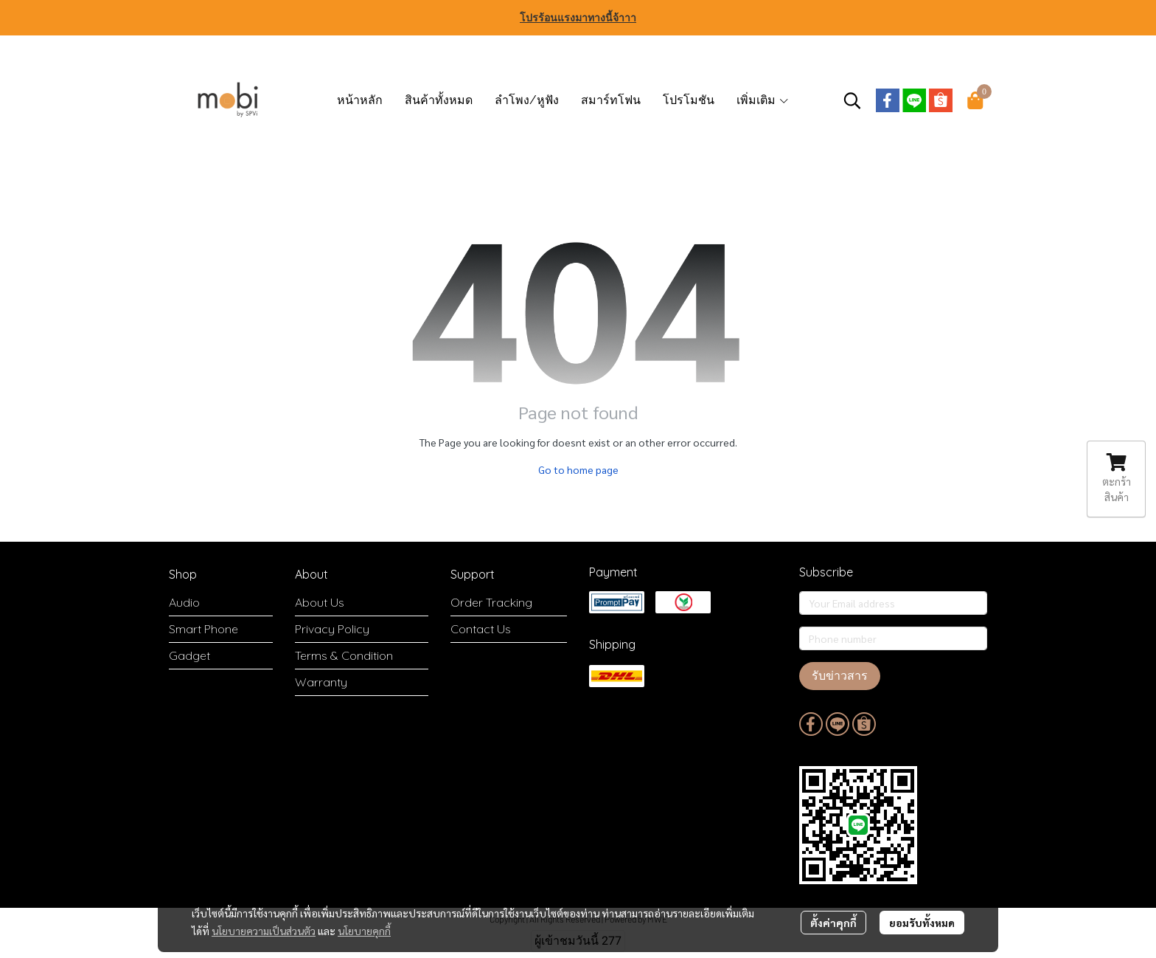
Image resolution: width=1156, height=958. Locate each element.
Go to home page (578, 469)
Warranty (321, 682)
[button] (852, 100)
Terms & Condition (344, 655)
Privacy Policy (332, 628)
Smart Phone (203, 628)
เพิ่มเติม (763, 100)
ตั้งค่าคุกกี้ (833, 922)
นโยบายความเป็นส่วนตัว (264, 930)
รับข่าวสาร (840, 676)
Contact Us (480, 628)
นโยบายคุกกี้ (364, 930)
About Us (319, 602)
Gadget (189, 655)
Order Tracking (491, 602)
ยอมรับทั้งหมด (922, 922)
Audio (184, 602)
